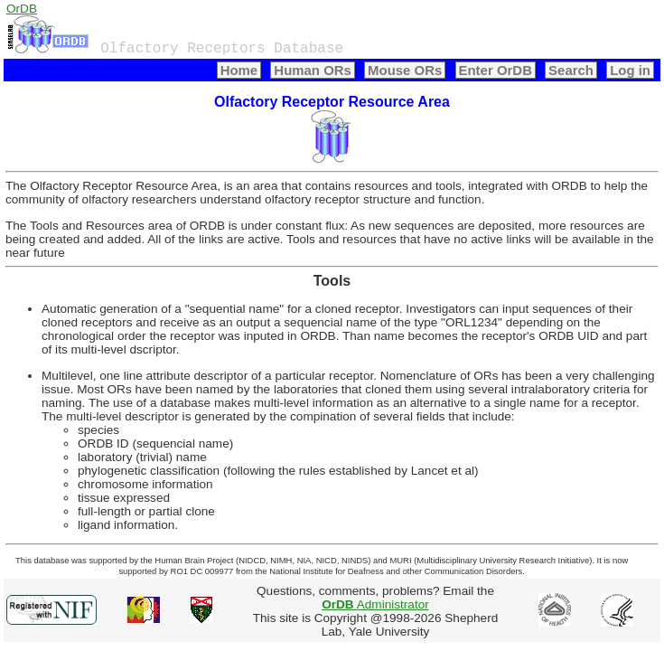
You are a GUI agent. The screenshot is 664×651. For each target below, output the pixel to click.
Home (239, 70)
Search (571, 70)
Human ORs (312, 70)
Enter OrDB (495, 70)
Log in (630, 70)
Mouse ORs (405, 70)
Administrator (375, 604)
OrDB (21, 8)
